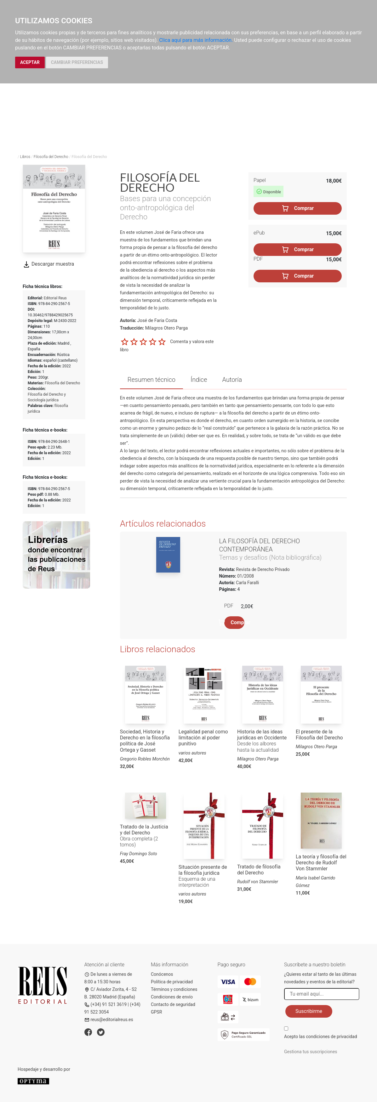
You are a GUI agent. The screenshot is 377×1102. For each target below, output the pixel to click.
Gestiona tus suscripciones (310, 1051)
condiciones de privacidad (331, 1036)
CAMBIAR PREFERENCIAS (77, 62)
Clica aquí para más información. (196, 40)
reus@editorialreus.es (108, 1019)
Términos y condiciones (174, 989)
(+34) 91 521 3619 (105, 1004)
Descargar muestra (48, 264)
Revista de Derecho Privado (262, 569)
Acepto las (320, 1036)
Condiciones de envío (172, 996)
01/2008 (245, 576)
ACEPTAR (30, 62)
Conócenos (162, 974)
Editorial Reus (55, 298)
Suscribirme (308, 1011)
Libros (25, 157)
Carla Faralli (247, 582)
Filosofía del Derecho (51, 157)
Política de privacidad (172, 981)
